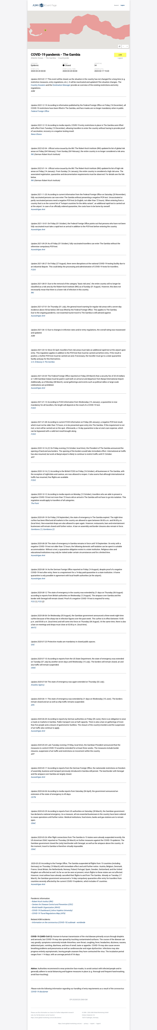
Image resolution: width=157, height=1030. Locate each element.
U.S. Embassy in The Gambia (42, 362)
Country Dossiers (38, 85)
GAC (32, 645)
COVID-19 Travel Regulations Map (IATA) (48, 913)
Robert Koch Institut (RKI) (42, 901)
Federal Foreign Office (40, 111)
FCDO (33, 270)
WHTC (33, 628)
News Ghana (36, 134)
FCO (32, 601)
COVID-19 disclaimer (39, 992)
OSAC (33, 668)
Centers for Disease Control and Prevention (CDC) (52, 904)
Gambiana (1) (36, 529)
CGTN (33, 797)
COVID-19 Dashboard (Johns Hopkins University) (52, 910)
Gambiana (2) (48, 529)
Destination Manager (61, 85)
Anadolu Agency (37, 685)
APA (32, 705)
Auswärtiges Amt (38, 209)
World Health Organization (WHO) (46, 907)
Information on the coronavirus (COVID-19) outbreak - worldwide (58, 922)
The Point (35, 503)
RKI (32, 154)
